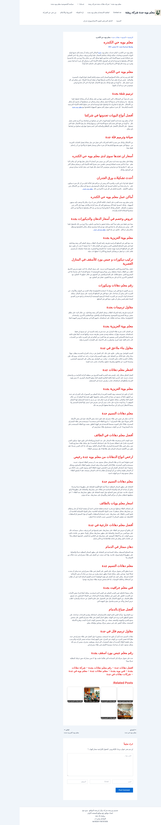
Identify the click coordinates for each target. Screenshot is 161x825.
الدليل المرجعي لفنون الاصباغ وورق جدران (87, 21)
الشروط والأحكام (60, 12)
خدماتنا (62, 4)
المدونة (31, 12)
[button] (60, 4)
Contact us (25, 4)
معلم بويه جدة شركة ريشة (120, 12)
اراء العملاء (73, 12)
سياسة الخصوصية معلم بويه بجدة (44, 4)
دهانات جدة (96, 37)
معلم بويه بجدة (57, 107)
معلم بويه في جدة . (79, 230)
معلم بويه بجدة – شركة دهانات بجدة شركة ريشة (85, 4)
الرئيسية (110, 37)
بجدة (80, 53)
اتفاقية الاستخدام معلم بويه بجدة (91, 12)
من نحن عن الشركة (44, 12)
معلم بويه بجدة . (67, 189)
